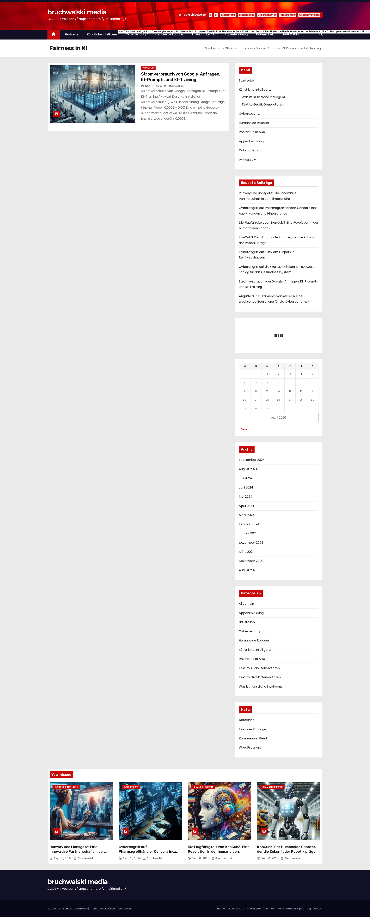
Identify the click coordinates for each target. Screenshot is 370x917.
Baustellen (247, 622)
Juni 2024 (246, 487)
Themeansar (123, 908)
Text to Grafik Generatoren (263, 104)
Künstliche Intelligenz (104, 33)
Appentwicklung (236, 34)
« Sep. (243, 429)
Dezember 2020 (251, 561)
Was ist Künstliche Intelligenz (263, 97)
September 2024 (252, 460)
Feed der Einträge (252, 729)
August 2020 (248, 570)
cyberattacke (246, 14)
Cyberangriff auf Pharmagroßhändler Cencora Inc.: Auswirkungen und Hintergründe (147, 851)
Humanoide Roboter (169, 34)
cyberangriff (227, 14)
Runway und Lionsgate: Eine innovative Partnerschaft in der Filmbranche (77, 851)
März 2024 (247, 515)
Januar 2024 (248, 533)
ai (216, 14)
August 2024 (248, 469)
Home (221, 908)
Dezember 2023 (251, 542)
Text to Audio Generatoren (259, 668)
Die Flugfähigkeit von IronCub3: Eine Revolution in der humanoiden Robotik (219, 851)
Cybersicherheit (267, 14)
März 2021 (246, 552)
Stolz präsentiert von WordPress (67, 908)
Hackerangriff (288, 14)
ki (210, 14)
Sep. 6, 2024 (201, 858)
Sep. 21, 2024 (63, 858)
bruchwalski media (76, 12)
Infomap (269, 908)
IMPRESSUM (291, 34)
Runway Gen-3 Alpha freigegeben (299, 908)
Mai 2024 (245, 496)
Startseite (71, 34)
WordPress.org (250, 747)
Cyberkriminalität (309, 14)
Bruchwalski (174, 86)
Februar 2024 (249, 524)
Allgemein (148, 67)
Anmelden (247, 720)
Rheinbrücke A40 (206, 33)
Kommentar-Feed (253, 738)
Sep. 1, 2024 (154, 86)
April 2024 (246, 506)
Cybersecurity (138, 33)
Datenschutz (265, 34)
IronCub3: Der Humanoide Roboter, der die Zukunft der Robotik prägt (286, 849)
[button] (321, 34)
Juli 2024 (245, 478)
